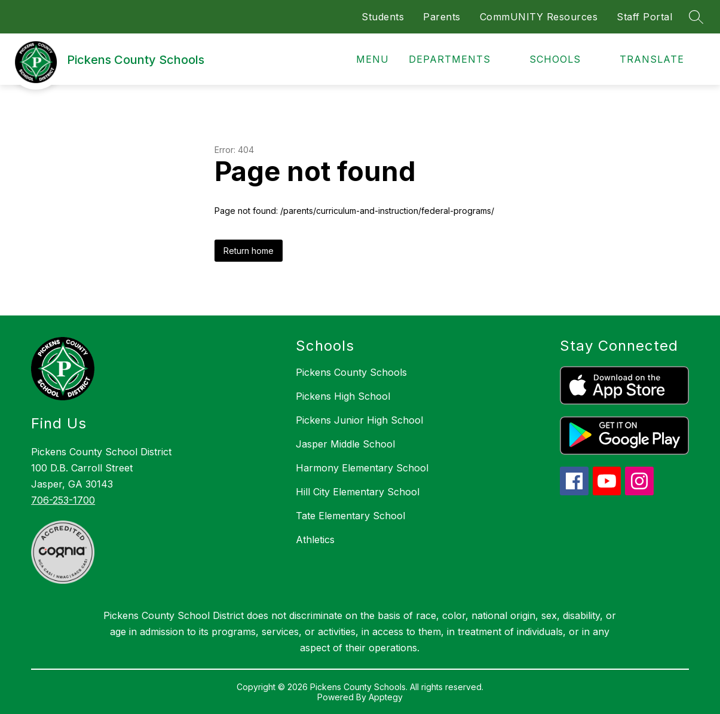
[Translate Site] (659, 59)
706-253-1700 (63, 500)
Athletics (315, 540)
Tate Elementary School (350, 516)
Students (382, 17)
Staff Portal (644, 17)
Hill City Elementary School (357, 492)
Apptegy (386, 697)
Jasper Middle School (345, 444)
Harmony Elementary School (362, 468)
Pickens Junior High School (359, 420)
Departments (450, 59)
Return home (248, 251)
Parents (442, 17)
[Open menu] (364, 59)
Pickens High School (343, 396)
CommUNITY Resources (539, 17)
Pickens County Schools (351, 372)
